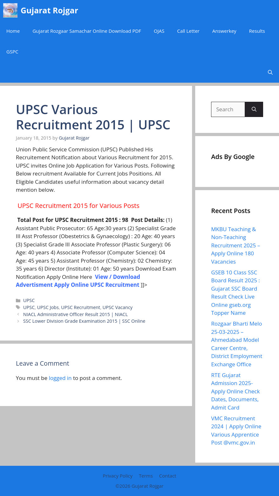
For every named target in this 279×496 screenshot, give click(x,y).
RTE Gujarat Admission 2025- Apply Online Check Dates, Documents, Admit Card (235, 391)
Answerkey (224, 31)
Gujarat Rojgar (49, 10)
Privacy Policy (118, 475)
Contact (167, 475)
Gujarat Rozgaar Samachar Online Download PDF (86, 31)
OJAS (159, 31)
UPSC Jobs (48, 307)
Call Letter (188, 31)
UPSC (29, 300)
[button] (270, 72)
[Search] (254, 109)
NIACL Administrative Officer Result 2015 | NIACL (75, 314)
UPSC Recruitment (80, 307)
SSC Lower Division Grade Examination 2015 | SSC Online (84, 321)
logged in (60, 378)
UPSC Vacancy (118, 307)
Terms (146, 475)
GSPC (12, 51)
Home (13, 31)
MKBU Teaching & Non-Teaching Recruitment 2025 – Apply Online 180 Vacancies (235, 245)
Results (257, 31)
